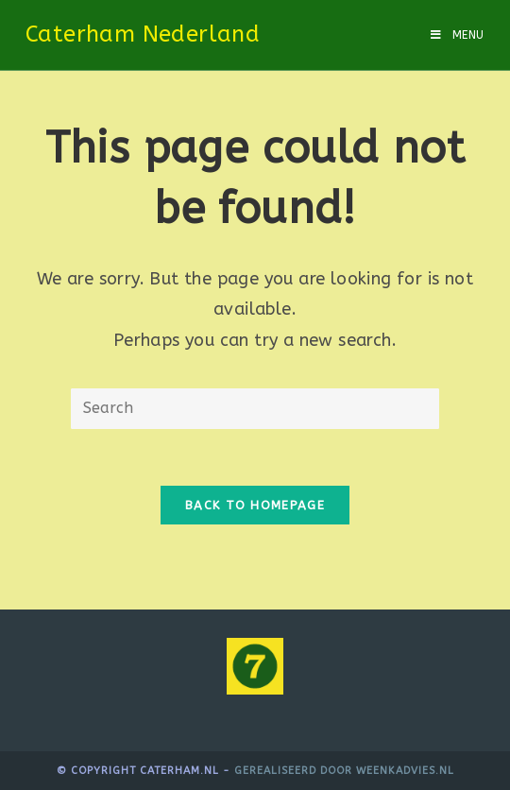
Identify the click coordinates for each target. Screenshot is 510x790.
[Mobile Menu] (457, 35)
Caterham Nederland (143, 34)
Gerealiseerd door (295, 770)
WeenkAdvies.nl (405, 770)
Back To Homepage (255, 505)
